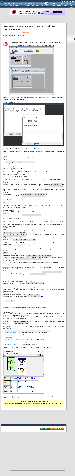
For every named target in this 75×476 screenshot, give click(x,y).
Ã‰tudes (46, 1)
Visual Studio (47, 5)
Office (62, 3)
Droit (52, 1)
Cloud (22, 3)
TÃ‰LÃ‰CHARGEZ (61, 7)
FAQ (19, 1)
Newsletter (33, 1)
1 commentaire (26, 32)
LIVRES (38, 7)
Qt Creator (70, 5)
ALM (29, 3)
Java (37, 3)
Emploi (41, 1)
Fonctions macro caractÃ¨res (13, 333)
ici (31, 246)
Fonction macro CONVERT (12, 344)
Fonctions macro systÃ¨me (12, 343)
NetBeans (32, 5)
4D (8, 5)
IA (25, 3)
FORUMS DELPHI (16, 7)
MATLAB (37, 5)
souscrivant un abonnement (32, 403)
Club (56, 1)
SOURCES (51, 7)
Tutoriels (13, 1)
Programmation (52, 3)
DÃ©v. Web (42, 3)
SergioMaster (18, 32)
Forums (7, 1)
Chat (27, 1)
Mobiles (66, 3)
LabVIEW (27, 5)
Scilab (42, 5)
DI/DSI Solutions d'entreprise (14, 3)
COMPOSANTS (44, 7)
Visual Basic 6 (59, 5)
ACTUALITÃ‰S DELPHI (6, 7)
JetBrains (21, 5)
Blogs (23, 1)
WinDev (53, 5)
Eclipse (16, 5)
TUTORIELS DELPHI (32, 7)
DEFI (55, 7)
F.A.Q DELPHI (23, 7)
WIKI (68, 7)
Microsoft (33, 3)
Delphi (12, 5)
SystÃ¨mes (72, 3)
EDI (47, 3)
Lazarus (65, 5)
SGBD (58, 3)
